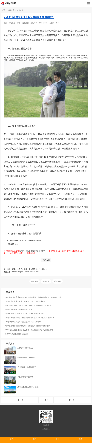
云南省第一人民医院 (26, 358)
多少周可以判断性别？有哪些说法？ (22, 253)
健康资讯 (11, 10)
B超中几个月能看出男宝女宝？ (16, 334)
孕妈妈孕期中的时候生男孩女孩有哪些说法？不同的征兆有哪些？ (29, 318)
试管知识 (57, 281)
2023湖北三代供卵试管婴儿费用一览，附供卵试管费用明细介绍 (29, 330)
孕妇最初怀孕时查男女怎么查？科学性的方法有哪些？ (25, 314)
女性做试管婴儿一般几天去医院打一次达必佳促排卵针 (25, 301)
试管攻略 (20, 10)
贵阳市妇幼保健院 (25, 377)
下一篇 (71, 400)
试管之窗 (12, 23)
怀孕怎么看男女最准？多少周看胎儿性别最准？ (29, 17)
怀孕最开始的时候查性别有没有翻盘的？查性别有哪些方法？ (28, 326)
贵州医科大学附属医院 (27, 367)
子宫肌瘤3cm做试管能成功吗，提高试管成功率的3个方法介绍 (28, 305)
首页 (3, 10)
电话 (80, 439)
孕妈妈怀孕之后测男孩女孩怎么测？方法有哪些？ (23, 322)
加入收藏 (46, 260)
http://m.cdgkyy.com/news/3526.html (25, 272)
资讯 (57, 439)
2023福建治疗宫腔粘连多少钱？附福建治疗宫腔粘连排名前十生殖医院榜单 (33, 297)
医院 (34, 439)
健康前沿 (34, 281)
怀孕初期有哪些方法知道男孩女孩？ (18, 309)
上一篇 (20, 400)
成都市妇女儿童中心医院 (27, 387)
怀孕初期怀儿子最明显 (12, 251)
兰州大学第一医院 (25, 348)
